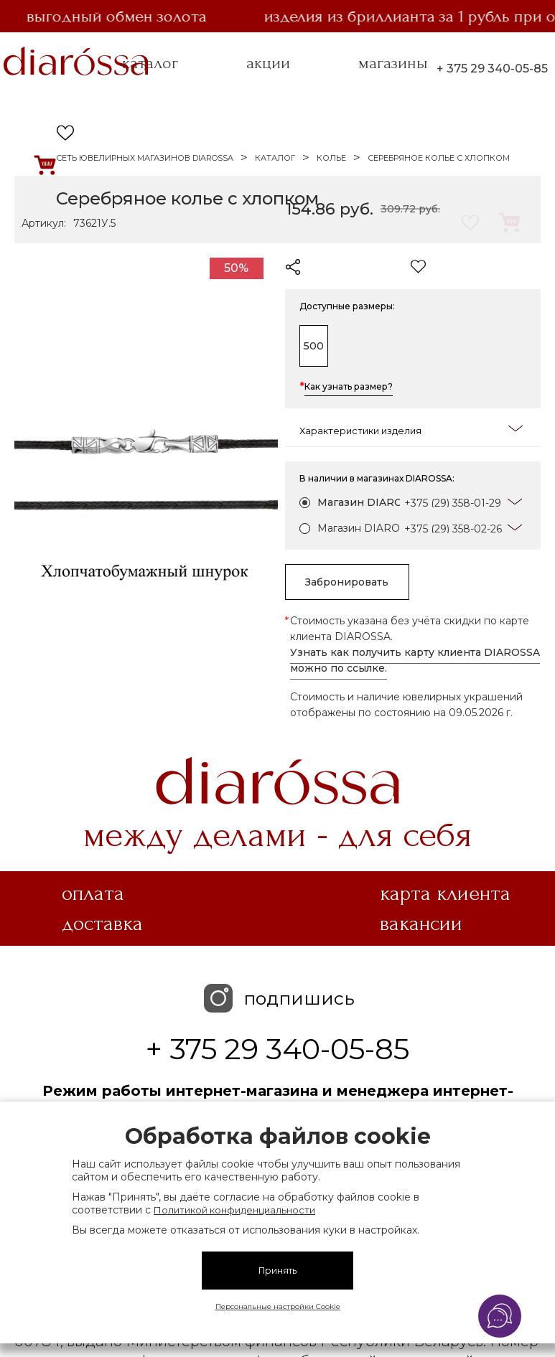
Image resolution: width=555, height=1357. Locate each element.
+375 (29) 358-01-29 (452, 503)
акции (268, 63)
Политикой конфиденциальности (234, 1210)
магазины (393, 63)
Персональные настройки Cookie (277, 1306)
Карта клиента (445, 893)
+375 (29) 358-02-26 (453, 528)
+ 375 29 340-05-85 (492, 68)
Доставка (102, 923)
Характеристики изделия (411, 429)
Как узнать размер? (348, 387)
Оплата (93, 893)
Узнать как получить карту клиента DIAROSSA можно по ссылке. (415, 660)
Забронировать (356, 582)
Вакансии (421, 923)
